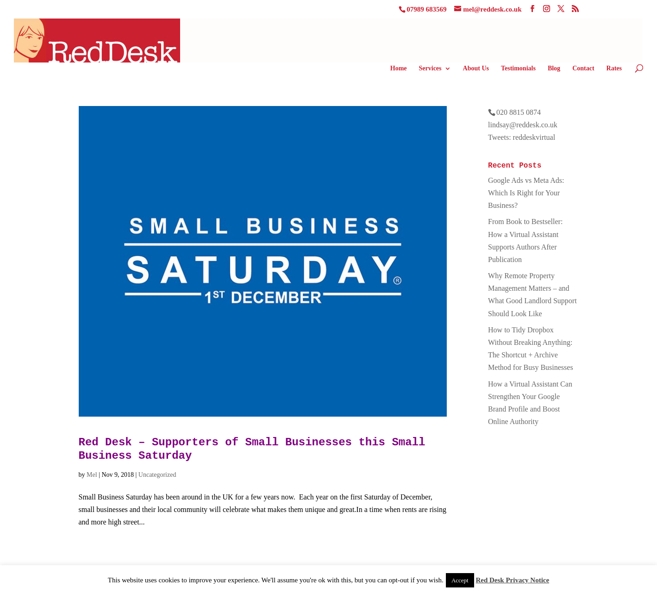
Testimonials (518, 68)
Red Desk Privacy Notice (512, 580)
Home (398, 68)
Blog (554, 68)
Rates (614, 68)
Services (430, 68)
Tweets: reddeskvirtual (521, 137)
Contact (583, 68)
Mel (92, 474)
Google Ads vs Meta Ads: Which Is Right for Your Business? (526, 192)
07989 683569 (426, 9)
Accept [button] (460, 580)
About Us (476, 68)
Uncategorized (157, 474)
